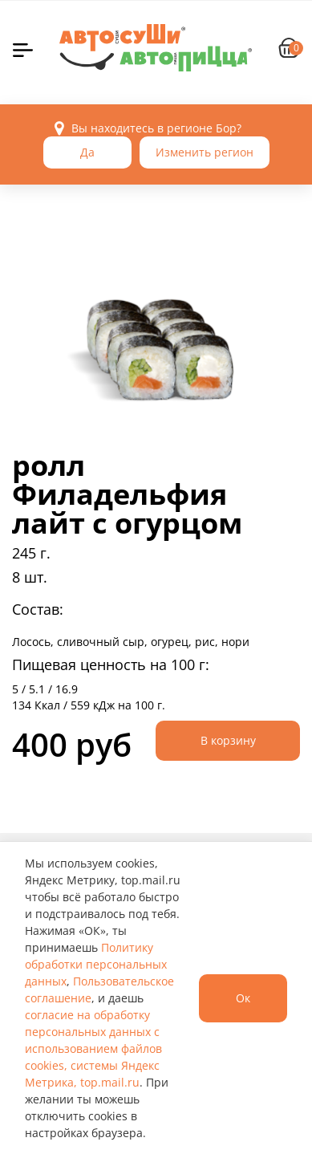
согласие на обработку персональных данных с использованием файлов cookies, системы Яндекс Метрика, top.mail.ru (93, 1048)
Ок (243, 998)
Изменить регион (204, 152)
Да (87, 152)
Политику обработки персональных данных (96, 964)
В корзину (228, 740)
